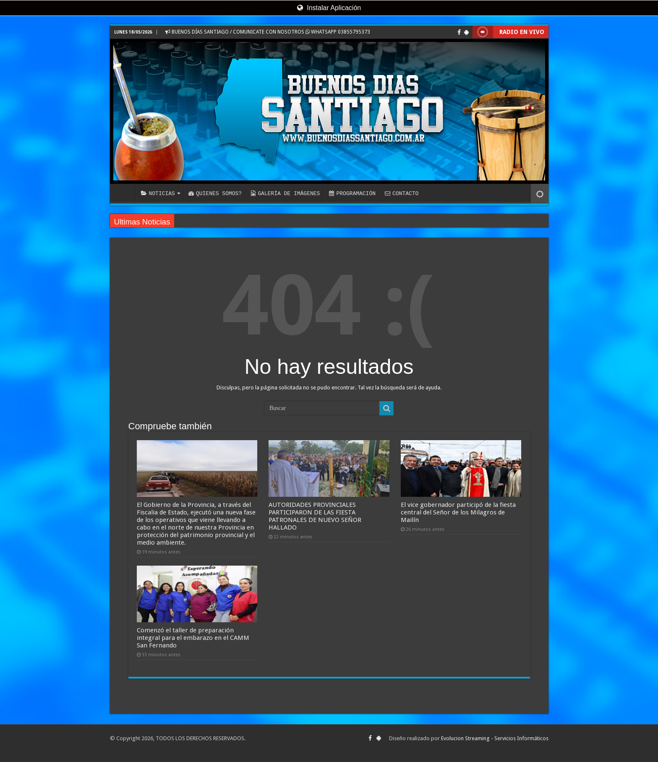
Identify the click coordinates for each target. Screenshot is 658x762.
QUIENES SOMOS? (215, 193)
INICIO (125, 192)
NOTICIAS (158, 193)
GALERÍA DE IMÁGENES (285, 193)
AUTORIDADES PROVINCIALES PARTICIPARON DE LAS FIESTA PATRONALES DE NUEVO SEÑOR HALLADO (315, 516)
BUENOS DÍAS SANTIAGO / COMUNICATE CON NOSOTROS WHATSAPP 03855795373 (267, 32)
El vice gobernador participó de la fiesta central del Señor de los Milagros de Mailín (458, 512)
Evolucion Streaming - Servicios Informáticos (494, 738)
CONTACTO (401, 193)
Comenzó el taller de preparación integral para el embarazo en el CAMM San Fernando (193, 637)
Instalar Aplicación (329, 7)
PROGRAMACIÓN (352, 193)
